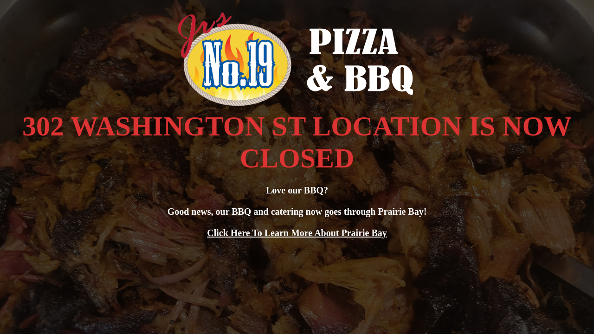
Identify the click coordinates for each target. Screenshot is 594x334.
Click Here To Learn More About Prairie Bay (297, 233)
